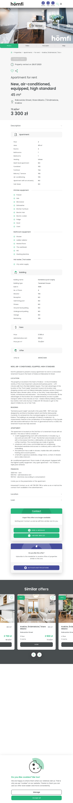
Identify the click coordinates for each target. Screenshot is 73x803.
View (36, 644)
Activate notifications (36, 568)
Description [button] (36, 125)
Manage (36, 792)
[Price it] (52, 2)
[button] (48, 3)
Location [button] (36, 494)
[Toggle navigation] (61, 4)
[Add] (48, 2)
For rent (37, 52)
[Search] (43, 2)
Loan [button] (36, 500)
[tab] (36, 125)
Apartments (28, 52)
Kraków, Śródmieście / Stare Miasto (54, 52)
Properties (17, 52)
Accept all (36, 798)
